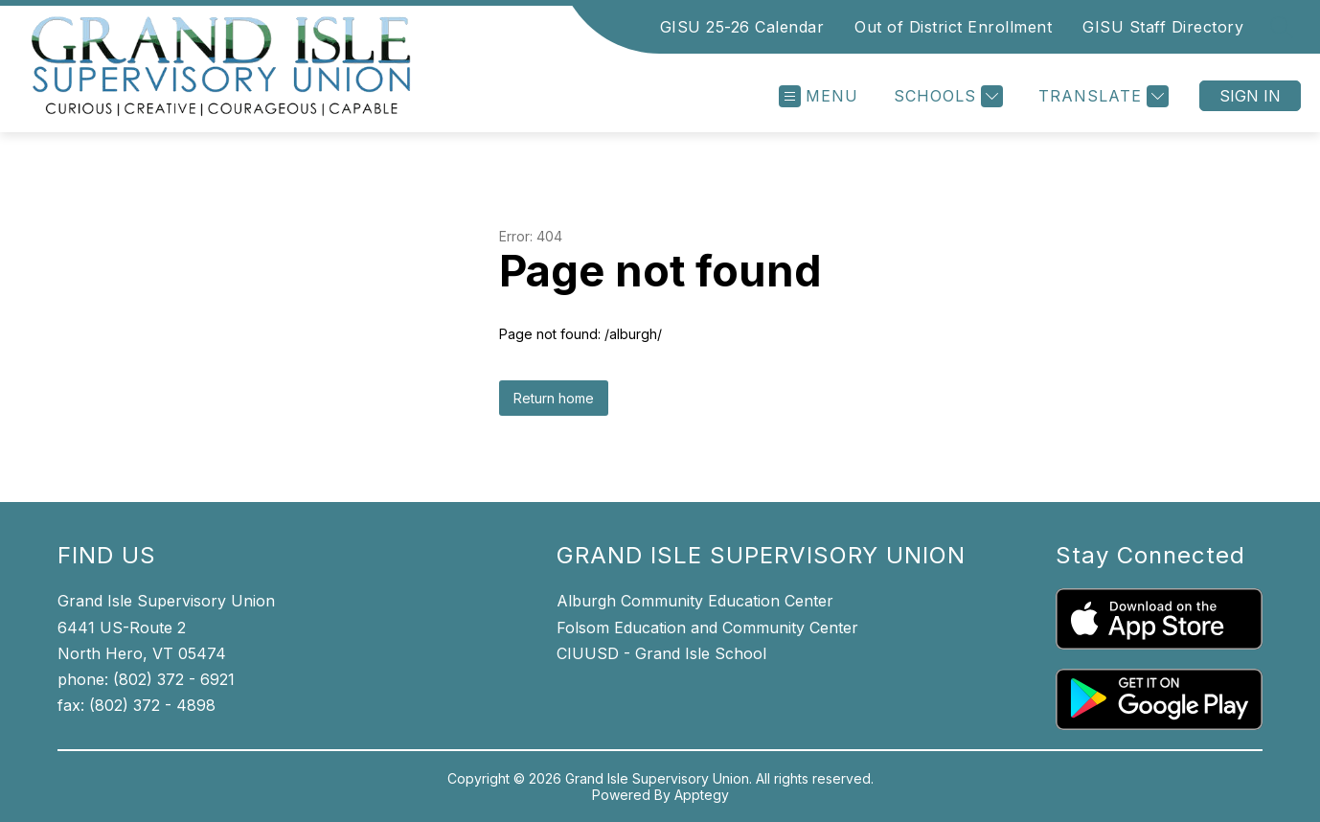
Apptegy (701, 795)
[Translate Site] (1101, 96)
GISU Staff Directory (1162, 26)
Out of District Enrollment (953, 26)
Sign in (1250, 95)
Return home (553, 398)
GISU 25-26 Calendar (742, 26)
